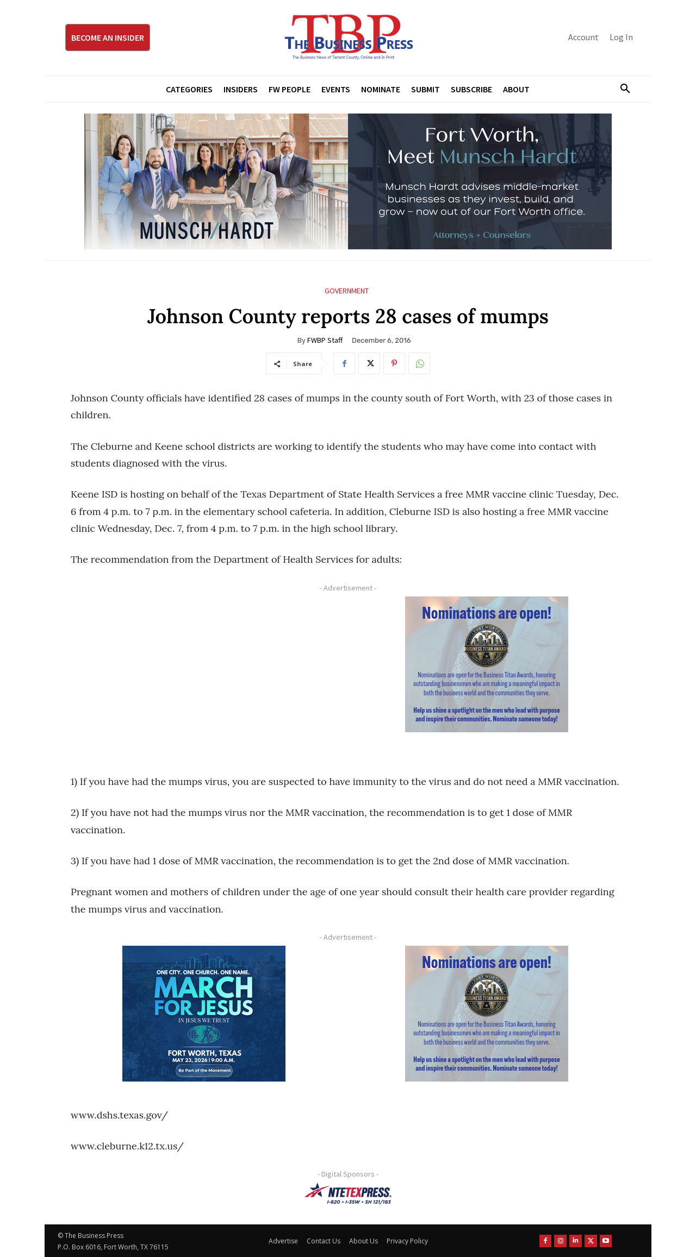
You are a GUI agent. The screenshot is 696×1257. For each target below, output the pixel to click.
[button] (621, 89)
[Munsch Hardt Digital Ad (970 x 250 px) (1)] (348, 181)
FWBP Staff (325, 340)
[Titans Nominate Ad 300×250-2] (486, 664)
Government (346, 291)
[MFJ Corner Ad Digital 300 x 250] (204, 1014)
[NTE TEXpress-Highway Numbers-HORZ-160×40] (348, 1193)
